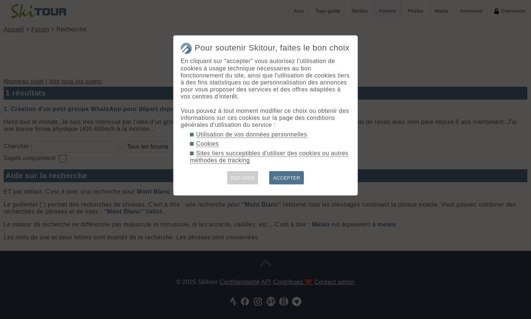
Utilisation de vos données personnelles (251, 134)
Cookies (207, 144)
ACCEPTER (286, 178)
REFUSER (243, 178)
